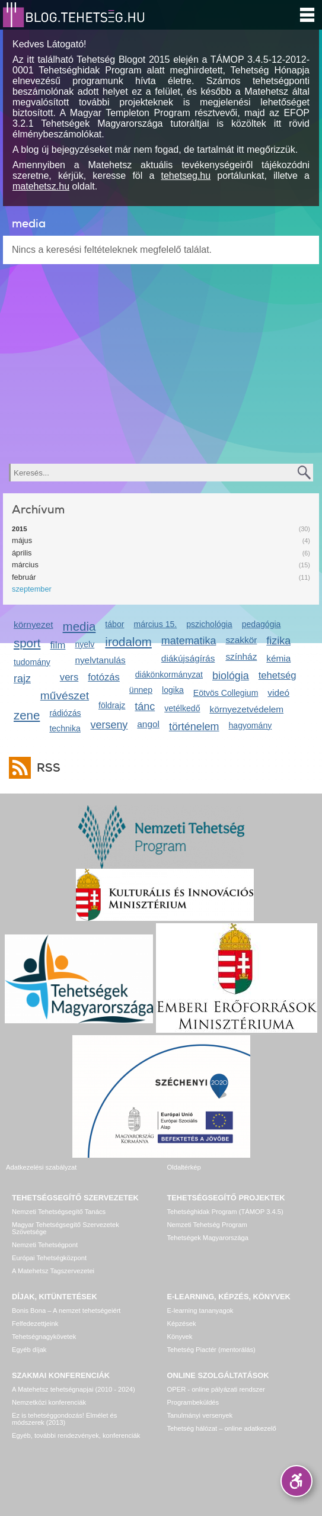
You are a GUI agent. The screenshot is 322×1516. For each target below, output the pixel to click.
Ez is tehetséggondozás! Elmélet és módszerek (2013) (64, 1419)
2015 (19, 528)
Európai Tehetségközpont (49, 1257)
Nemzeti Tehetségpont (45, 1244)
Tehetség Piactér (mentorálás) (211, 1349)
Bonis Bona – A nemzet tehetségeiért (66, 1310)
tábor (114, 624)
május (22, 540)
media (79, 626)
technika (64, 728)
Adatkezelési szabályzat (41, 1167)
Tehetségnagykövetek (44, 1336)
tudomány (32, 662)
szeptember (32, 588)
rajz (22, 679)
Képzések (181, 1323)
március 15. (155, 624)
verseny (109, 725)
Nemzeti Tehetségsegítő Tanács (59, 1211)
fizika (278, 641)
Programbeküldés (193, 1402)
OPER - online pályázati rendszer (216, 1389)
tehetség (278, 675)
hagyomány (250, 725)
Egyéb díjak (29, 1349)
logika (173, 690)
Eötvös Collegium (226, 693)
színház (241, 656)
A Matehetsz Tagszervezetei (53, 1270)
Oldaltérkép (184, 1167)
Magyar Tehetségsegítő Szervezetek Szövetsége (65, 1228)
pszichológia (209, 624)
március (25, 564)
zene (27, 715)
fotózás (104, 677)
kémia (278, 658)
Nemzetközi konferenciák (49, 1402)
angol (148, 724)
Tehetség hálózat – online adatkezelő (221, 1428)
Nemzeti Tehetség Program (207, 1224)
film (58, 645)
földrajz (111, 705)
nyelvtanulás (100, 660)
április (21, 552)
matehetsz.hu (40, 186)
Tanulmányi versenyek (200, 1415)
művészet (64, 695)
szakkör (241, 640)
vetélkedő (182, 708)
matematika (188, 641)
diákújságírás (188, 658)
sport (27, 643)
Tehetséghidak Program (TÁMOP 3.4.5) (225, 1211)
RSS (45, 768)
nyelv (84, 644)
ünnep (140, 690)
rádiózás (65, 713)
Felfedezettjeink (35, 1323)
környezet (33, 624)
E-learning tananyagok (200, 1310)
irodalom (128, 641)
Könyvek (180, 1336)
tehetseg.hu (186, 176)
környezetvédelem (246, 709)
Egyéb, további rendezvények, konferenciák (76, 1435)
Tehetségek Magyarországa (207, 1237)
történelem (194, 727)
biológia (230, 676)
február (24, 577)
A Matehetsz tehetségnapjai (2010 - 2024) (73, 1389)
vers (69, 677)
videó (278, 693)
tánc (145, 706)
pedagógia (261, 624)
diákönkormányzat (169, 674)
